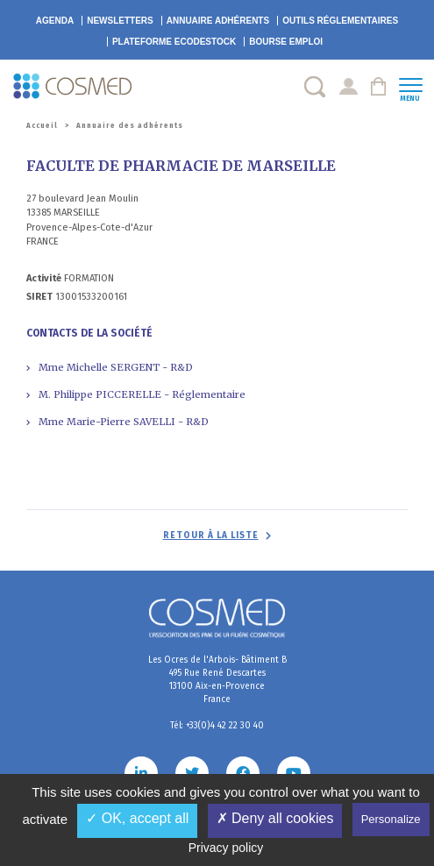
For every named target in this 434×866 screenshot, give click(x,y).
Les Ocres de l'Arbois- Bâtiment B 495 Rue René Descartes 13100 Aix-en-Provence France (217, 680)
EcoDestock (174, 41)
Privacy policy (226, 848)
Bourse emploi (286, 41)
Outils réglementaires (340, 20)
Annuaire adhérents (218, 20)
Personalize (391, 819)
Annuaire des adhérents (129, 126)
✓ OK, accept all (137, 818)
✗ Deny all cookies (275, 818)
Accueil (42, 126)
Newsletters (120, 20)
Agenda (55, 20)
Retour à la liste (211, 535)
